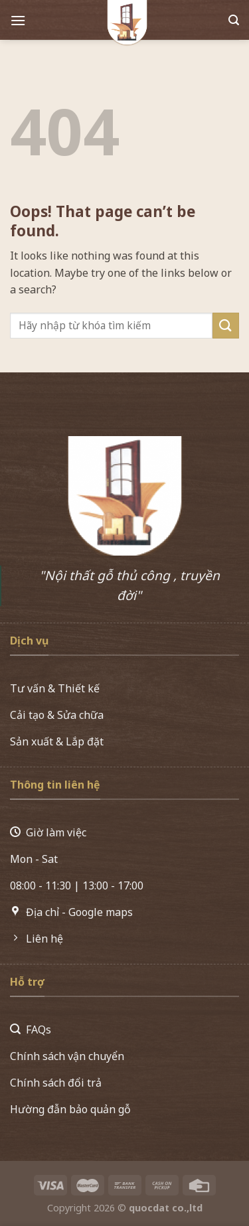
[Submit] (225, 326)
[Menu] (18, 22)
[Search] (233, 22)
